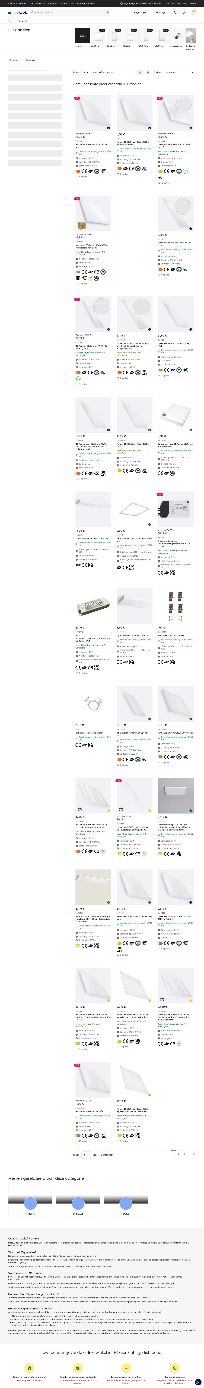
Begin (10, 21)
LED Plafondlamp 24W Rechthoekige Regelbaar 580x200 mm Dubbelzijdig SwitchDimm (92, 919)
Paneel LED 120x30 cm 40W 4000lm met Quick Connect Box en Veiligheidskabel (133, 346)
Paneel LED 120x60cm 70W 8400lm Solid (133, 445)
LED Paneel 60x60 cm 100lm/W (89, 1111)
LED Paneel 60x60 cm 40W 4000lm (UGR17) (174, 146)
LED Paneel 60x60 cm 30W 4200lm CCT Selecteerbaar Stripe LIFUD (91, 826)
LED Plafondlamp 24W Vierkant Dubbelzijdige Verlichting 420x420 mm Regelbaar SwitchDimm (174, 827)
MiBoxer (78, 1214)
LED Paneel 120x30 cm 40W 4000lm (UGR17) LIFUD (91, 347)
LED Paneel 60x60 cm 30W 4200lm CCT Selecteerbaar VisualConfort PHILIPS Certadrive (174, 1017)
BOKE (126, 1214)
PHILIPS (30, 1214)
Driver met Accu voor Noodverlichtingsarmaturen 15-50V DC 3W (174, 544)
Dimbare (14, 60)
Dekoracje (160, 12)
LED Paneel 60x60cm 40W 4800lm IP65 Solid (134, 917)
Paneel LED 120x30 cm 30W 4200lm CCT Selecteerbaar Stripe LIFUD (133, 828)
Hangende (32, 60)
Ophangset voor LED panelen (89, 733)
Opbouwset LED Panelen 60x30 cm (133, 635)
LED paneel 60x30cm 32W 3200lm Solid (132, 734)
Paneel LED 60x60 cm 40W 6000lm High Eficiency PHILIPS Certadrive (132, 1110)
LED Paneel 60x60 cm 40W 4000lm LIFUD (91, 146)
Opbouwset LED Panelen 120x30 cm (92, 538)
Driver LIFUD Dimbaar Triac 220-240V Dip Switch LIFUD (92, 640)
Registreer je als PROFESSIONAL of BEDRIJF (142, 3)
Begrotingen (140, 12)
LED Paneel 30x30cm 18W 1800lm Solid (175, 733)
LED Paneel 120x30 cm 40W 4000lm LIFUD (174, 244)
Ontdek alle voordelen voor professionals (180, 3)
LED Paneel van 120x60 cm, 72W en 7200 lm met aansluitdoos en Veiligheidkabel (91, 447)
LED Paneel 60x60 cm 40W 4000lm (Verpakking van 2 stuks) (91, 246)
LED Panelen (22, 21)
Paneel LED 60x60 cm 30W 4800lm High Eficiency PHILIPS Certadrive (132, 1016)
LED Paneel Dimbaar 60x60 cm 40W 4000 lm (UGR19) (174, 917)
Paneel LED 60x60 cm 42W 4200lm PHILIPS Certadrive (133, 143)
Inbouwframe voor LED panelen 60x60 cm (134, 540)
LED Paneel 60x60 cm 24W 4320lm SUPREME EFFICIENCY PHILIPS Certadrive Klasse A (93, 1017)
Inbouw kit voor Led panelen (171, 635)
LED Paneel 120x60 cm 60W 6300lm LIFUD (174, 344)
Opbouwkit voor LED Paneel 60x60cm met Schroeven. (175, 445)
